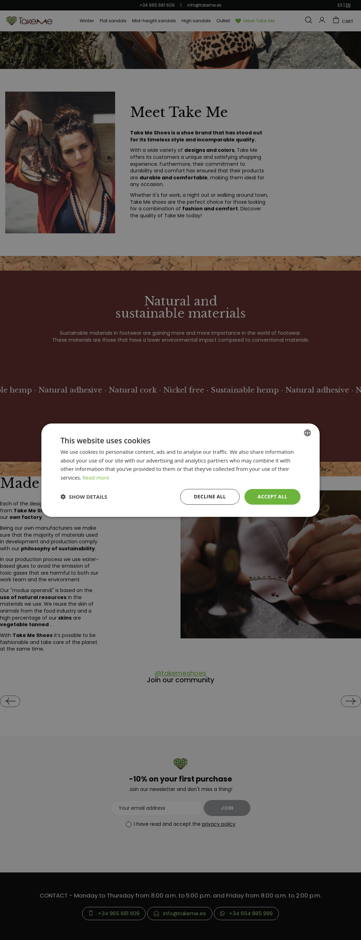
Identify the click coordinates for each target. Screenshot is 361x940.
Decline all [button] (210, 496)
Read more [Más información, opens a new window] (96, 477)
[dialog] (180, 470)
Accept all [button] (272, 496)
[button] (84, 497)
